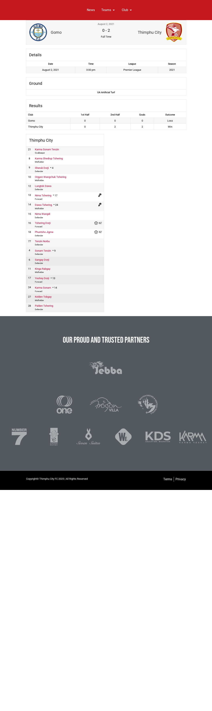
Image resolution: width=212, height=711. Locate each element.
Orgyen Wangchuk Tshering (50, 176)
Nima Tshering (43, 195)
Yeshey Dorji (42, 278)
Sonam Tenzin (43, 250)
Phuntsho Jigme (44, 232)
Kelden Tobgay (43, 296)
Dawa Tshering (43, 204)
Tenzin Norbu (42, 241)
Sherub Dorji (42, 167)
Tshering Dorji (43, 222)
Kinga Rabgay (42, 268)
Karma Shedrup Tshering (49, 158)
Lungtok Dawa (43, 185)
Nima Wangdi (42, 213)
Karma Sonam (43, 287)
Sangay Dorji (42, 259)
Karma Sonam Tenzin (47, 149)
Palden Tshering (44, 305)
